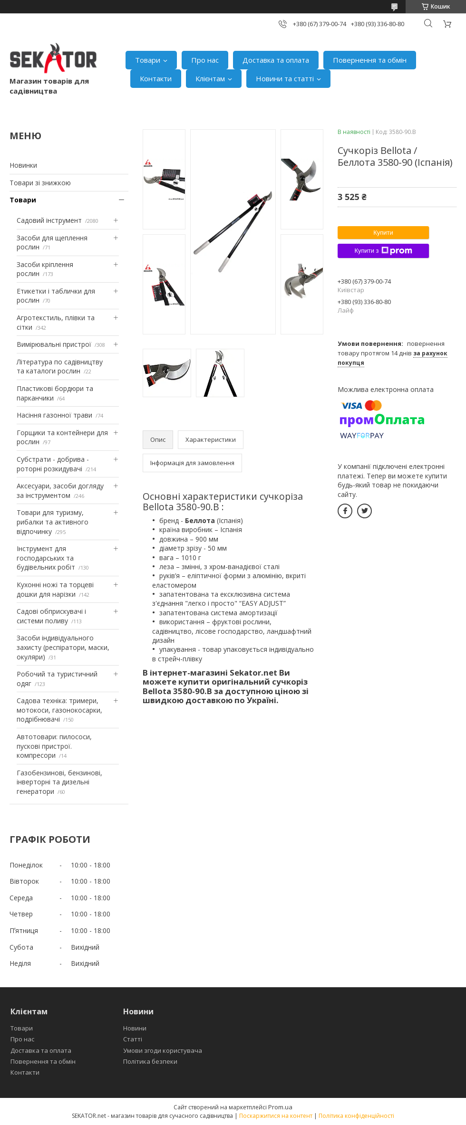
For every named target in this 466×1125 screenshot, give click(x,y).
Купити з (383, 251)
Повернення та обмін (370, 60)
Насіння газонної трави (54, 414)
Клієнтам (210, 78)
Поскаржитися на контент (275, 1116)
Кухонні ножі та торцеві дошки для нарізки (55, 589)
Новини (134, 1028)
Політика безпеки (150, 1061)
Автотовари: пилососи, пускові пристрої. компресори (54, 746)
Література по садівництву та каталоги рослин (60, 366)
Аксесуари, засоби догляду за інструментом (60, 490)
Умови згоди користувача (162, 1050)
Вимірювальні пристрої (54, 344)
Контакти (156, 78)
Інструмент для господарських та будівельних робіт (46, 558)
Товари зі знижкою (40, 182)
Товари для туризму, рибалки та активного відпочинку (52, 521)
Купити (383, 232)
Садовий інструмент (49, 220)
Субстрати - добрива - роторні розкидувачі (53, 464)
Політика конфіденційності (356, 1116)
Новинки (23, 165)
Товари (147, 60)
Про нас (205, 60)
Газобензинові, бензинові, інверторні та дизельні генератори (59, 782)
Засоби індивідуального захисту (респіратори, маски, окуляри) (63, 647)
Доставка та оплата (276, 60)
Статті (132, 1039)
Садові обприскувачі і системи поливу (51, 616)
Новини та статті (285, 78)
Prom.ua (280, 1107)
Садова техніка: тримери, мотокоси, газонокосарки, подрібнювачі (59, 710)
